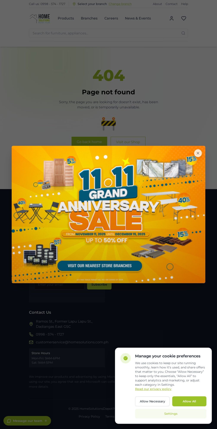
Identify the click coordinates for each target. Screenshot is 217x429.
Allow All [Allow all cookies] (189, 401)
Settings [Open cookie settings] (170, 414)
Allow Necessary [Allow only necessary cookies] (152, 401)
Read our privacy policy (153, 389)
